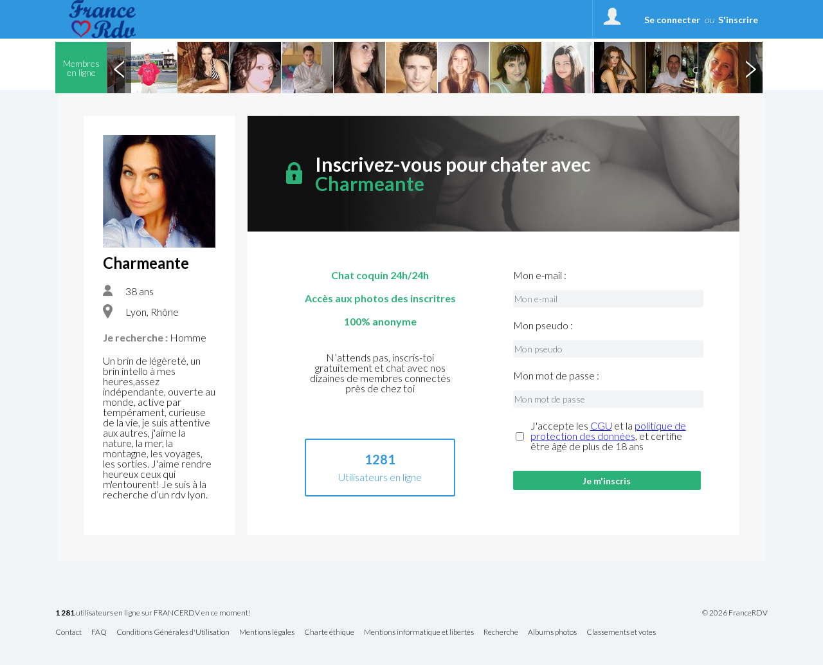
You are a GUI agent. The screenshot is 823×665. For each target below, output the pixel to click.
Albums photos (552, 632)
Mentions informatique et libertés (419, 632)
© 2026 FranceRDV (735, 613)
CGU (601, 425)
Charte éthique (329, 632)
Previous (119, 67)
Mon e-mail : (539, 275)
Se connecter (672, 19)
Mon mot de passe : (556, 375)
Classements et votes (621, 632)
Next (750, 67)
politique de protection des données (608, 430)
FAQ (99, 632)
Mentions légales (266, 632)
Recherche (501, 632)
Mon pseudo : (543, 325)
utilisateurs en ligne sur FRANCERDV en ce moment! (152, 613)
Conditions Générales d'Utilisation (173, 632)
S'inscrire (738, 19)
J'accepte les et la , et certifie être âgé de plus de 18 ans (608, 436)
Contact (68, 632)
